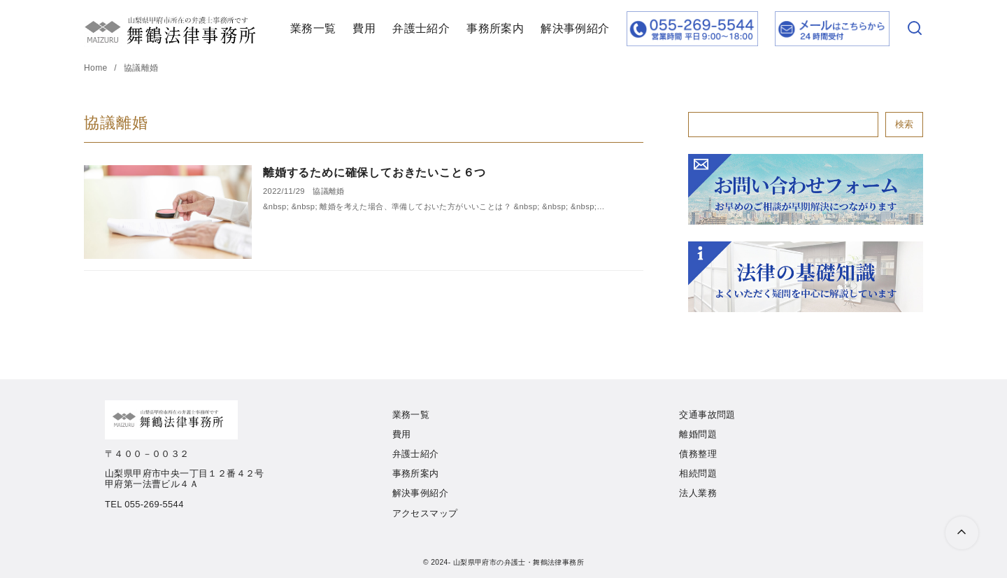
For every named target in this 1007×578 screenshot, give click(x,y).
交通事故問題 (707, 414)
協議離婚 (141, 68)
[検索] (914, 29)
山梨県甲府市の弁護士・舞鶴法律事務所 (518, 562)
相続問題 (698, 473)
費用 (364, 28)
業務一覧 (313, 28)
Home (97, 68)
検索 (904, 124)
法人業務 (698, 493)
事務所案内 (495, 28)
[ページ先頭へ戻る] (961, 532)
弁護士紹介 (421, 28)
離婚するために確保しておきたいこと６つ (374, 172)
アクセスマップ (425, 513)
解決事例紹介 (575, 28)
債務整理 (698, 454)
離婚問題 (698, 434)
